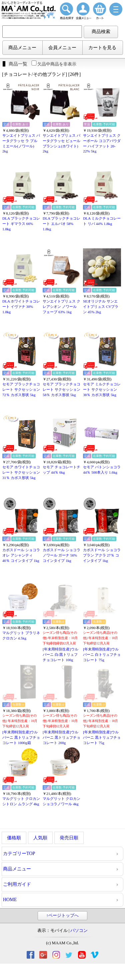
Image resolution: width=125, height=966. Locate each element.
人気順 (40, 837)
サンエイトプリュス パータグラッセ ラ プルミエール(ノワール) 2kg (21, 143)
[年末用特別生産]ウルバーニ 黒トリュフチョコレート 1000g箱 (21, 737)
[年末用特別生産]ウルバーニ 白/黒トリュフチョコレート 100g (60, 654)
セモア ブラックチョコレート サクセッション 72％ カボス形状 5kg (21, 389)
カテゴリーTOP (19, 853)
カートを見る (102, 47)
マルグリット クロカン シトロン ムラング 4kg (21, 801)
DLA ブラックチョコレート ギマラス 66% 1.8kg (21, 223)
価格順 (14, 837)
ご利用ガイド (17, 884)
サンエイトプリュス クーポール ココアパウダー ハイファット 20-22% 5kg (102, 143)
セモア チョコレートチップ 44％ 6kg (61, 469)
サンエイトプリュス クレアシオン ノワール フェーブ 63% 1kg (61, 306)
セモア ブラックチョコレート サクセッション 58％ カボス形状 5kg (61, 389)
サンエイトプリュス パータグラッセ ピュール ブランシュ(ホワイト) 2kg (61, 143)
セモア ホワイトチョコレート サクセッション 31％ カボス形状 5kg (21, 472)
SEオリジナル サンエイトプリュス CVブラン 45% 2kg (100, 306)
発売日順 (69, 837)
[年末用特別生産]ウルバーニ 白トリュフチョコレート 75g (102, 654)
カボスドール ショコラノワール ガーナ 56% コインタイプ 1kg (61, 555)
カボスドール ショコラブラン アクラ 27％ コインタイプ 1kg (102, 555)
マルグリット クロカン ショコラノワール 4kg (61, 801)
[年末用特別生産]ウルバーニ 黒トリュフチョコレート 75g (102, 737)
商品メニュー (22, 47)
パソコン (79, 930)
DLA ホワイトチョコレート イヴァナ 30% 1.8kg (21, 306)
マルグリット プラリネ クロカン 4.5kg (21, 635)
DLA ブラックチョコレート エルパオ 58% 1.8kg (61, 223)
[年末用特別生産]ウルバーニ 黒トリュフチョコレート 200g (61, 737)
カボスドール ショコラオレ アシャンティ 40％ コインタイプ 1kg (21, 555)
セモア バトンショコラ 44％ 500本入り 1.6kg (102, 469)
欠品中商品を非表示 (53, 64)
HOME (10, 899)
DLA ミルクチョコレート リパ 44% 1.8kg (102, 221)
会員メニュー (62, 47)
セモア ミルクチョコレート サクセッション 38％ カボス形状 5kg (102, 389)
